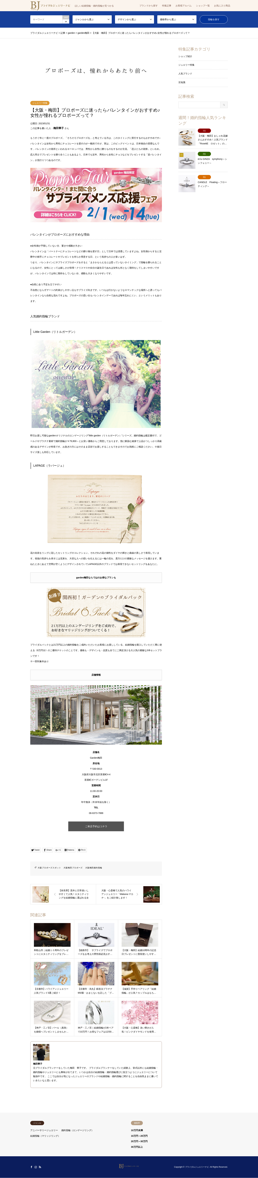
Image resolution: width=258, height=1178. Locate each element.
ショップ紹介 (185, 56)
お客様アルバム (184, 5)
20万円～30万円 (139, 1141)
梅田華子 (58, 128)
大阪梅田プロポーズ (73, 868)
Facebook (31, 1167)
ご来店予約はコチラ (96, 826)
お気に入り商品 (222, 5)
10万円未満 (137, 1130)
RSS (40, 1167)
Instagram (36, 1167)
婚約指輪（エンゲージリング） (77, 1130)
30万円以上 (137, 1147)
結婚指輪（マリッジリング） (45, 1136)
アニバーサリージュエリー (44, 1130)
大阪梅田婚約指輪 (93, 868)
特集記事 (166, 5)
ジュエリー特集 (39, 103)
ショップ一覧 (203, 5)
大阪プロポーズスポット (49, 868)
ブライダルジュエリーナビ (197, 1167)
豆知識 (181, 82)
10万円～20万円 (139, 1136)
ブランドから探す (148, 5)
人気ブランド (185, 73)
